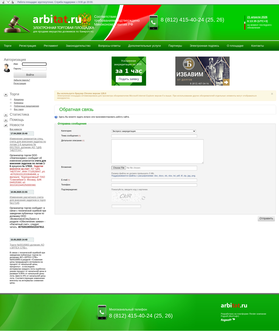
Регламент (51, 45)
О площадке (235, 45)
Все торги (18, 109)
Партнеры (175, 45)
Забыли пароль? (22, 80)
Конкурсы (18, 102)
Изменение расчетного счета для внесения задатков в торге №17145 (28, 200)
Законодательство (78, 45)
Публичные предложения (26, 106)
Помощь (17, 120)
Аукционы (19, 99)
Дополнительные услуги (144, 45)
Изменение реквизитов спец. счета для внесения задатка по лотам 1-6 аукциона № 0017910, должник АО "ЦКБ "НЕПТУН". (28, 144)
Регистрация (27, 45)
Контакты (257, 45)
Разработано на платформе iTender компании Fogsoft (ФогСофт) (243, 315)
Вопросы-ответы (109, 45)
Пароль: (18, 68)
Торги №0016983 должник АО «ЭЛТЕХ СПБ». (27, 246)
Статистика (19, 114)
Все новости (16, 129)
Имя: (16, 64)
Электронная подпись (204, 45)
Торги (7, 45)
